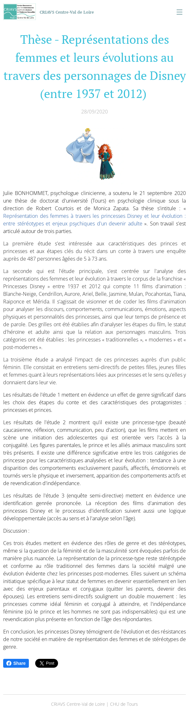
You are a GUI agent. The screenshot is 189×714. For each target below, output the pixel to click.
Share (16, 663)
